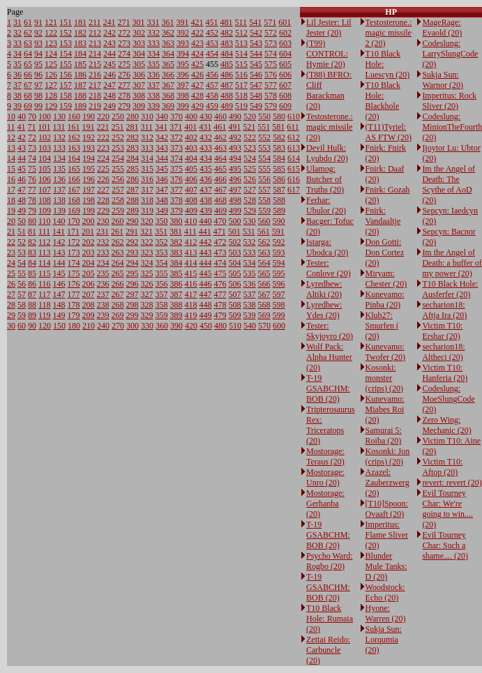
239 (103, 315)
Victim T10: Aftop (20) (442, 467)
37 (17, 85)
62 (28, 33)
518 (241, 95)
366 (168, 75)
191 (88, 127)
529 (249, 210)
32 (17, 33)
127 (51, 85)
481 (226, 22)
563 (264, 252)
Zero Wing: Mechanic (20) (446, 425)
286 (132, 179)
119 (44, 315)
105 (44, 169)
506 (235, 284)
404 (191, 158)
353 (162, 252)
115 (44, 273)
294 (132, 263)
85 (32, 273)
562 (264, 242)
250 (118, 116)
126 (51, 75)
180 (74, 326)
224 (103, 158)
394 (182, 54)
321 (146, 231)
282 (132, 137)
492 (235, 137)
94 (38, 54)
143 (59, 252)
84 (32, 263)
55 (21, 273)
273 (124, 43)
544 (256, 54)
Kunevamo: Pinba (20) (385, 299)
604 (285, 54)
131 (59, 127)
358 (162, 305)
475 (220, 273)
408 (191, 200)
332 (153, 33)
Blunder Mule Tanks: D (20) (386, 566)
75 (32, 169)
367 (168, 85)
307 (139, 85)
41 (21, 127)
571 (270, 22)
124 (51, 54)
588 (279, 200)
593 (279, 252)
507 (235, 294)
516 (241, 75)
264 (118, 263)
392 (182, 33)
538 (249, 305)
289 (132, 210)
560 (264, 221)
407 (191, 190)
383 (176, 252)
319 (147, 210)
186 (80, 75)
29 (11, 315)
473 (220, 252)
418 (191, 305)
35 (17, 64)
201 (88, 231)
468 (220, 200)
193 (88, 148)
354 (162, 263)
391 (182, 22)
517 (241, 85)
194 (88, 158)
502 (235, 242)
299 (132, 315)
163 (74, 148)
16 (11, 179)
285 (132, 169)
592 (279, 242)
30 (11, 326)
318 (147, 200)
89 (32, 315)
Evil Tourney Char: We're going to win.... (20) (447, 508)
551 (263, 127)
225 (103, 169)
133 (59, 148)
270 (118, 326)
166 (74, 179)
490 (235, 116)
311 (147, 127)
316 (147, 179)
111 (44, 231)
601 (284, 22)
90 (32, 326)
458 (212, 95)
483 (226, 43)
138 (59, 200)
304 (139, 54)
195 (88, 169)
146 (59, 284)
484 (226, 54)
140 (59, 221)
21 (11, 231)
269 (118, 315)
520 (249, 116)
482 (226, 33)
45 (21, 169)
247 (109, 85)
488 (226, 95)
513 (241, 43)
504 (235, 263)
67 (28, 85)
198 (88, 200)
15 (11, 169)
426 (197, 75)
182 (80, 33)
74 (32, 158)
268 (118, 305)
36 (17, 75)
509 (235, 315)
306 (139, 75)
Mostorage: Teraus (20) (325, 456)
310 (147, 116)
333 (153, 43)
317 (147, 190)
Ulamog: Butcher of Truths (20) (325, 179)
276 (124, 75)
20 (11, 221)
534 (249, 263)
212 (95, 33)
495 (235, 169)
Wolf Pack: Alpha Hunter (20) (329, 357)
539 (249, 315)
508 (235, 305)
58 (21, 305)
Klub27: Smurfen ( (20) (382, 325)
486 (226, 75)
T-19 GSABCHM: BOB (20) (328, 388)
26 (11, 284)
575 (270, 64)
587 (279, 190)
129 (51, 106)
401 (190, 127)
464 (220, 158)
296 (132, 284)
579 (270, 106)
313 (147, 148)
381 (176, 231)
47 (21, 190)
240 (103, 326)
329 (147, 315)
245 (109, 64)
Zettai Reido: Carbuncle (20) (328, 650)
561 (263, 231)
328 (147, 305)
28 (11, 305)
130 (59, 116)
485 (226, 64)
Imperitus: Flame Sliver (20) (387, 535)
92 (38, 33)
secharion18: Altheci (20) (443, 352)
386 (176, 284)
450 (205, 326)
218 (95, 95)
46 (21, 179)
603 (285, 43)
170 (74, 221)
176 (74, 284)
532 (249, 242)
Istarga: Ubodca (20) (327, 247)
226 (103, 179)
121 (51, 22)
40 (21, 116)
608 (285, 95)
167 (74, 190)
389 (176, 315)
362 (168, 33)
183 (80, 43)
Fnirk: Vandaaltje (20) (383, 221)
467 (220, 190)
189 (80, 106)
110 (44, 221)
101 (44, 127)
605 (285, 64)
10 (11, 116)
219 (95, 106)
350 (162, 221)
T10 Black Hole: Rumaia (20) (329, 618)
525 (249, 169)
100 (44, 116)
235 (103, 273)
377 (176, 190)
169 (74, 210)
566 (264, 284)
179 (74, 315)
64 (28, 54)
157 (65, 85)
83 (32, 252)
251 (118, 127)
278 (124, 95)
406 (191, 179)
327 (147, 294)
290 (132, 221)
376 (176, 179)
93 (38, 43)
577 (270, 85)
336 (153, 75)
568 (264, 305)
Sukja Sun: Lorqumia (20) (384, 639)
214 (95, 54)
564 (264, 263)
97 (38, 85)
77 (32, 190)
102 (44, 137)
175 (74, 273)
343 (162, 148)
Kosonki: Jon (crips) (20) (388, 456)
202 (88, 242)
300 (132, 326)
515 (241, 64)
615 (293, 169)
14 (11, 158)
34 (17, 54)
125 (51, 64)
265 (118, 273)
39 (17, 106)
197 (88, 190)
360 (162, 326)
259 (118, 210)
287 (132, 190)
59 (21, 315)
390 (176, 326)
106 (44, 179)
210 (88, 326)
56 (21, 284)
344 (162, 158)
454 (212, 54)
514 (241, 54)
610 (293, 116)
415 (191, 273)
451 (212, 22)
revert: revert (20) (451, 482)
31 (17, 22)
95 (38, 64)
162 (74, 137)
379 (176, 210)
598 (279, 305)
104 (44, 158)
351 (161, 231)
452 (212, 33)
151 (65, 22)
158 (65, 95)
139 (59, 210)
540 (249, 326)
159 (65, 106)
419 (191, 315)
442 (205, 242)
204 (88, 263)
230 (103, 221)
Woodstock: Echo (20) (385, 592)
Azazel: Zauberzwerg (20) (387, 482)
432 (205, 137)
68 (28, 95)
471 (219, 231)
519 (241, 106)
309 (139, 106)
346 (162, 179)
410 (191, 221)
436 (205, 179)
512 (241, 33)
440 (205, 221)
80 (32, 221)
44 (21, 158)
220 (103, 116)
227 (103, 190)
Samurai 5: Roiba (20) (384, 435)
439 (205, 210)
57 (21, 294)
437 (205, 190)
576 (270, 75)
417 (191, 294)
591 (278, 231)
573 (270, 43)
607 (285, 85)
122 (51, 33)
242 (109, 33)
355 (162, 273)
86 (32, 284)
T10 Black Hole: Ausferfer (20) (450, 289)
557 (264, 190)
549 (256, 106)
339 (153, 106)
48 (21, 200)
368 (168, 95)
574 (270, 54)
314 (147, 158)
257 (118, 190)
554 (264, 158)
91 (38, 22)
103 (44, 148)
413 (191, 252)
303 (139, 43)
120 (44, 326)
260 (118, 221)
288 (132, 200)
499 (235, 210)
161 (74, 127)
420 (191, 326)
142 (59, 242)
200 (88, 221)
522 (249, 137)
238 (103, 305)
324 (147, 263)
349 (162, 210)
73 (32, 148)
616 (293, 179)
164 (74, 158)
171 (73, 231)
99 (38, 106)
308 (139, 95)
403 (191, 148)
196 (88, 179)
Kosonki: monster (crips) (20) (384, 378)
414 (191, 263)
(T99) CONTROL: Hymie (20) (327, 53)
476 (220, 284)
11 (11, 127)
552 (264, 137)
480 (220, 326)
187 (80, 85)
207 (88, 294)
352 (162, 242)
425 (197, 64)
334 (153, 54)
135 (59, 169)
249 (109, 106)
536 (249, 284)
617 (293, 190)
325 (147, 273)
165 (74, 169)
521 (249, 127)
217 (95, 85)
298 (132, 305)
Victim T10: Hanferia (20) (444, 373)
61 (28, 22)
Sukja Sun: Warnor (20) (442, 80)
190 (88, 116)
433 (205, 148)
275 (124, 64)
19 (11, 210)
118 (44, 305)
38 (17, 95)
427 (197, 85)
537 (249, 294)
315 (147, 169)
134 (59, 158)
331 (153, 22)
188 (80, 95)
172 (74, 242)
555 (264, 169)
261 (117, 231)
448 (205, 305)
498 (235, 200)
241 (109, 22)
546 (256, 75)
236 (103, 284)
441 (205, 231)
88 (32, 305)
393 (182, 43)
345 (162, 169)
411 (190, 231)
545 (256, 64)
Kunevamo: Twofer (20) (385, 352)
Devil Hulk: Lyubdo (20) (327, 153)
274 (124, 54)
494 (235, 158)
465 (220, 169)
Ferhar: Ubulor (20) (326, 205)
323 (147, 252)
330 (147, 326)
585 (279, 169)
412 (191, 242)
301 (139, 22)
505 (235, 273)
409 (191, 210)
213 (95, 43)
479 (220, 315)
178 (74, 305)
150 (59, 326)
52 (21, 242)
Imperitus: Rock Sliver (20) (449, 101)
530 (249, 221)
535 (249, 273)
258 (118, 200)
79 (32, 210)
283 (132, 148)
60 (21, 326)
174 (74, 263)
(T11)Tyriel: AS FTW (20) (389, 132)
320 (147, 221)
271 (124, 22)
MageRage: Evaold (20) (442, 27)
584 (279, 158)
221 (103, 127)
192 (88, 137)
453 (212, 43)
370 (176, 116)
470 (220, 221)
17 (11, 190)
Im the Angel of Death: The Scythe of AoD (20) (448, 184)
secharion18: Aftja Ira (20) (444, 310)
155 (65, 64)
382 (176, 242)
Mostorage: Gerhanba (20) (325, 503)
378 (176, 200)
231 (102, 231)
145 (59, 273)
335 (153, 64)
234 (103, 263)
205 (88, 273)
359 (162, 315)
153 (65, 43)
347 (162, 190)
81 (32, 231)
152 (65, 33)
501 (234, 231)
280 (132, 116)
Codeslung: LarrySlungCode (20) (450, 53)
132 (59, 137)
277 (124, 85)
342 (162, 137)
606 (285, 75)
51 (21, 231)
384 (176, 263)
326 (147, 284)
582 (279, 137)
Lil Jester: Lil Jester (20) (329, 27)
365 (168, 64)
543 (256, 43)
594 (279, 263)
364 (168, 54)
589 (279, 210)
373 (176, 148)
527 (249, 190)
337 (153, 85)
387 (176, 294)
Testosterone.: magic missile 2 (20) (389, 32)
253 (118, 148)
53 (21, 252)
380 (176, 221)
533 (249, 252)
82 (32, 242)
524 (249, 158)
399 (182, 106)
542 (256, 33)
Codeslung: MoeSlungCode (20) (448, 399)
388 (176, 305)
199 (88, 210)
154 (65, 54)
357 (162, 294)
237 (103, 294)
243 (109, 43)
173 (74, 252)
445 (205, 273)
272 (124, 33)
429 (197, 106)
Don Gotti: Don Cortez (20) (385, 252)
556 (264, 179)
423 (197, 43)
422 (197, 33)
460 (220, 116)
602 (285, 33)
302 (139, 33)
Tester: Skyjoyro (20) (329, 331)
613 (293, 148)
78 (32, 200)
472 (220, 242)
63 (28, 43)
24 (11, 263)
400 (191, 116)
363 (168, 43)
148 (59, 305)
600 (279, 326)
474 (220, 263)
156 (65, 75)
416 (191, 284)
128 (51, 95)
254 (118, 158)
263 (118, 252)
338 (153, 95)
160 (74, 116)
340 (162, 116)
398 (182, 95)
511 (241, 22)
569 (264, 315)
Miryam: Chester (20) (386, 279)
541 (255, 22)
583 (279, 148)
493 (235, 148)
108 (44, 200)
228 (103, 200)
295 (132, 273)
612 (293, 137)
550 (264, 116)
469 (220, 210)
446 (205, 284)
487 (226, 85)
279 (124, 106)
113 (44, 252)
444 (205, 263)
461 (219, 127)
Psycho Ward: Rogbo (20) (329, 561)
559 (264, 210)
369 (168, 106)
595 (279, 273)
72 (32, 137)
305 (139, 64)
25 (11, 273)
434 (205, 158)
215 (95, 64)
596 (279, 284)
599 (279, 315)
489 (226, 106)
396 (182, 75)
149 (59, 315)
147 (59, 294)
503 (235, 252)
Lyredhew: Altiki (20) (324, 289)
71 (32, 127)
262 (118, 242)
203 (88, 252)
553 (264, 148)
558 (264, 200)
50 (21, 221)
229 (103, 210)
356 (162, 284)
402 (191, 137)
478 (220, 305)
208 (88, 305)
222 (103, 137)
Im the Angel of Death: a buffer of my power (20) (451, 263)
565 (264, 273)
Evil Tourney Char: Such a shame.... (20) (445, 545)
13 (11, 148)
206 (88, 284)
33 (17, 43)
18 (11, 200)
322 (147, 242)
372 (176, 137)
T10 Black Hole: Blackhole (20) (383, 100)
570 (264, 326)
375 (176, 169)
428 (197, 95)
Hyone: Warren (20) (386, 613)
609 (285, 106)
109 (44, 210)
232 (103, 242)
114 (44, 263)
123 (51, 43)
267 (118, 294)
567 (264, 294)
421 (197, 22)
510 (235, 326)
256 (118, 179)
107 (44, 190)
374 (176, 158)
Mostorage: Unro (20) (325, 477)
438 (205, 200)
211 (95, 22)
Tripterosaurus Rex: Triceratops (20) (330, 425)
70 (32, 116)
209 (88, 315)
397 (182, 85)
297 (132, 294)
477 (220, 294)
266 (118, 284)
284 (132, 158)
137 (59, 190)
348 (162, 200)
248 (109, 95)
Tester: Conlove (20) (328, 268)
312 (147, 137)
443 (205, 252)
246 (109, 75)
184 (80, 54)
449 (205, 315)
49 (21, 210)
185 (80, 64)
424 (197, 54)
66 (28, 75)
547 (256, 85)
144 (59, 263)
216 (95, 75)
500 (235, 221)
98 (38, 95)
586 (279, 179)
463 (220, 148)
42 (21, 137)
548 (256, 95)
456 (212, 75)
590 (279, 221)
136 (59, 179)
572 (270, 33)
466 (220, 179)
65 (28, 64)
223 (103, 148)
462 (220, 137)
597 (279, 294)
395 (182, 64)
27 (11, 294)
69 (28, 106)
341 (161, 127)
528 (249, 200)
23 (11, 252)
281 (132, 127)
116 (44, 284)
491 (234, 127)
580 (279, 116)
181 (80, 22)
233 (103, 252)
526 (249, 179)
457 (212, 85)
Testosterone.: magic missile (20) (329, 127)
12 (11, 137)
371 (176, 127)
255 (118, 169)
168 (74, 200)
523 (249, 148)
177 (74, 294)
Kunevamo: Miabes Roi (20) (385, 409)
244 (109, 54)
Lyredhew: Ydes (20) (324, 310)
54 (21, 263)
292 (132, 242)
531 (249, 231)
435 (205, 169)
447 (205, 294)
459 (212, 106)
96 (38, 75)
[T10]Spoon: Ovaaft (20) (387, 509)
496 (235, 179)
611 (293, 127)
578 (270, 95)
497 (235, 190)
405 (191, 169)
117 (44, 294)
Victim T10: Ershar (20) (442, 331)
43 (21, 148)
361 (168, 22)
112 (44, 242)
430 (205, 116)
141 (58, 231)
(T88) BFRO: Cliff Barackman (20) (329, 90)
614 (293, 158)
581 (278, 127)
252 (118, 137)
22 (11, 242)
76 (32, 179)
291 (132, 231)
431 (205, 127)
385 (176, 273)
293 (132, 252)
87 (32, 294)
